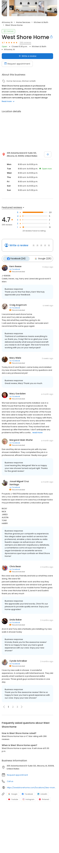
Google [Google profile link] (12, 794)
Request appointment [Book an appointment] (17, 63)
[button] (22, 706)
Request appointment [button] (17, 774)
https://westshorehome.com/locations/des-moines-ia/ (32, 787)
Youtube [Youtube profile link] (13, 799)
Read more (8, 101)
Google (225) (42, 258)
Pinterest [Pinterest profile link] (44, 799)
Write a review (18, 245)
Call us (10, 781)
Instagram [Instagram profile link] (28, 799)
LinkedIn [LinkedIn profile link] (42, 794)
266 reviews (25, 42)
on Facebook (14, 269)
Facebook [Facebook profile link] (27, 794)
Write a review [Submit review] (27, 56)
